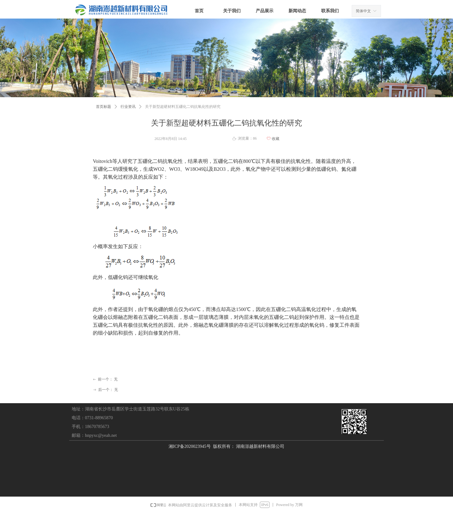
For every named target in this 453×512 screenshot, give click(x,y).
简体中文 (363, 11)
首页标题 (103, 106)
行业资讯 (128, 106)
